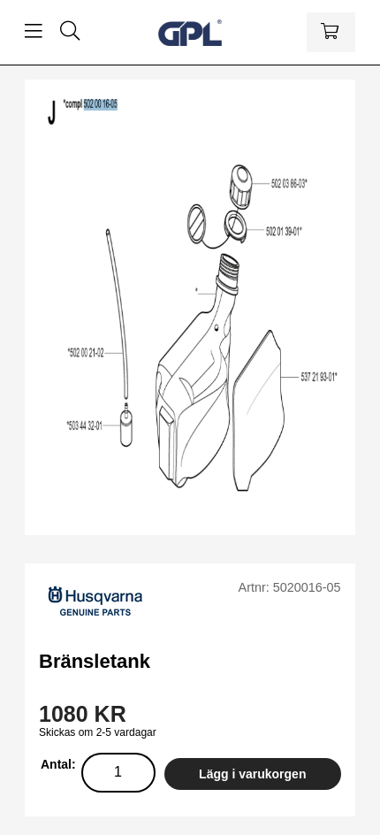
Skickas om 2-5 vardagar (97, 732)
